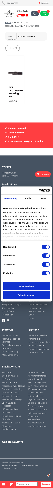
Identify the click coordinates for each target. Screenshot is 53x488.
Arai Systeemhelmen (37, 426)
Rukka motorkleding (11, 396)
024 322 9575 (10, 3)
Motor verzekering (10, 355)
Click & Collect (9, 311)
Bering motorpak (35, 406)
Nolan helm (7, 419)
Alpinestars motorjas (37, 379)
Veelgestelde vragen (11, 304)
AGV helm (6, 372)
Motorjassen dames (37, 413)
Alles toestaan (26, 286)
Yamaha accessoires (38, 335)
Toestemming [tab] (10, 198)
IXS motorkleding (10, 409)
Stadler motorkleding (37, 403)
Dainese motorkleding (12, 389)
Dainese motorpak (36, 372)
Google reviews (10, 468)
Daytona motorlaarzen (38, 399)
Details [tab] (27, 198)
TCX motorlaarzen (36, 396)
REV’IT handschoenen (37, 386)
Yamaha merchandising (39, 342)
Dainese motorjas (35, 393)
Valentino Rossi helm (37, 409)
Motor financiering (10, 351)
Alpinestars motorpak (37, 376)
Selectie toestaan (26, 295)
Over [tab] (43, 198)
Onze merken (8, 308)
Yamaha (32, 318)
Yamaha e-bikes (36, 339)
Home (8, 22)
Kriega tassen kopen (11, 416)
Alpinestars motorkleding (13, 386)
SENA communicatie (37, 389)
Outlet (31, 315)
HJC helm (6, 379)
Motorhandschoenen (38, 304)
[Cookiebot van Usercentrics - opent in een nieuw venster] (38, 190)
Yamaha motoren (10, 335)
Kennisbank (7, 315)
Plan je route (43, 174)
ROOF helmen (8, 412)
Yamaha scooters (37, 352)
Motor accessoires (37, 311)
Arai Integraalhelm (36, 423)
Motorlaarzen (35, 308)
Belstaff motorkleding (12, 399)
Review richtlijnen (9, 465)
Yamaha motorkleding (39, 349)
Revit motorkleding (10, 393)
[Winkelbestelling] (32, 36)
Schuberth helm (9, 382)
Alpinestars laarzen (11, 423)
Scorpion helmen (10, 376)
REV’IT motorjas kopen (38, 382)
